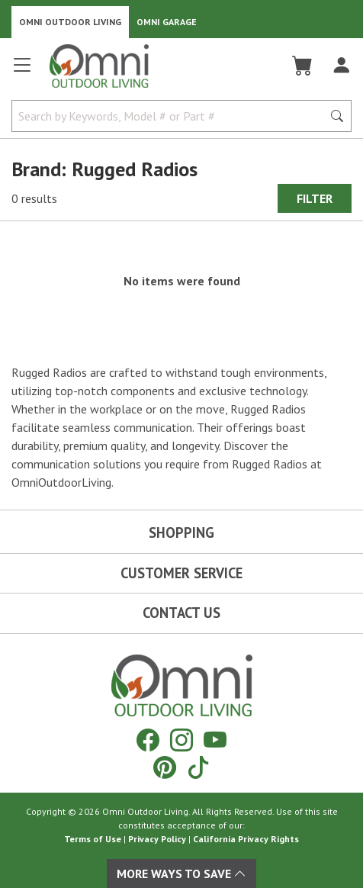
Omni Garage (167, 21)
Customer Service (181, 573)
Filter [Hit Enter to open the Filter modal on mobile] (314, 198)
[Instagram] (181, 739)
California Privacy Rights (246, 839)
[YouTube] (215, 739)
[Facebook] (148, 739)
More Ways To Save (181, 873)
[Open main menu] (22, 71)
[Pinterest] (164, 767)
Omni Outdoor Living (70, 21)
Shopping (181, 532)
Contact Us (181, 612)
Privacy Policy (157, 839)
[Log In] (341, 65)
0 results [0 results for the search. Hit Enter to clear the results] (34, 198)
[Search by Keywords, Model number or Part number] (171, 116)
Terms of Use (92, 839)
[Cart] (302, 65)
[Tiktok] (198, 767)
